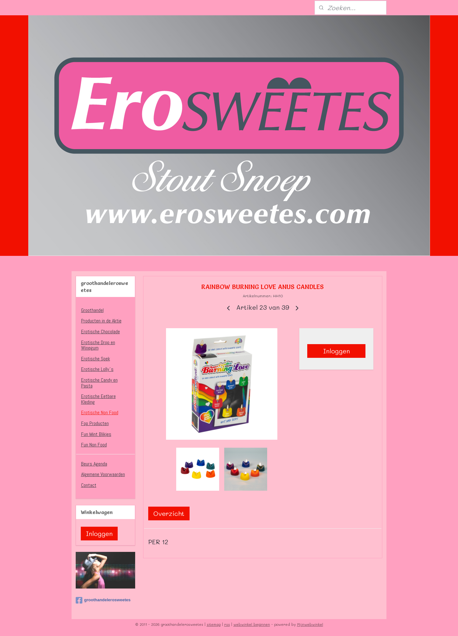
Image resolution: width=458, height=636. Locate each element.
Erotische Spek (95, 358)
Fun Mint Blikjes (96, 434)
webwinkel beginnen (251, 624)
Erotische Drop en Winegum (98, 345)
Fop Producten (95, 423)
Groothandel (92, 310)
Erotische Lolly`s (97, 369)
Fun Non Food (94, 444)
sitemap (214, 624)
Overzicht (168, 513)
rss (227, 624)
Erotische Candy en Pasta (99, 383)
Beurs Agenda (94, 463)
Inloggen (336, 351)
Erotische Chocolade (100, 331)
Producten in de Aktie (101, 320)
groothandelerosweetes (103, 600)
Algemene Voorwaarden (103, 474)
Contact (88, 485)
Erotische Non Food (99, 412)
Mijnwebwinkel (310, 624)
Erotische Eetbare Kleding (98, 399)
